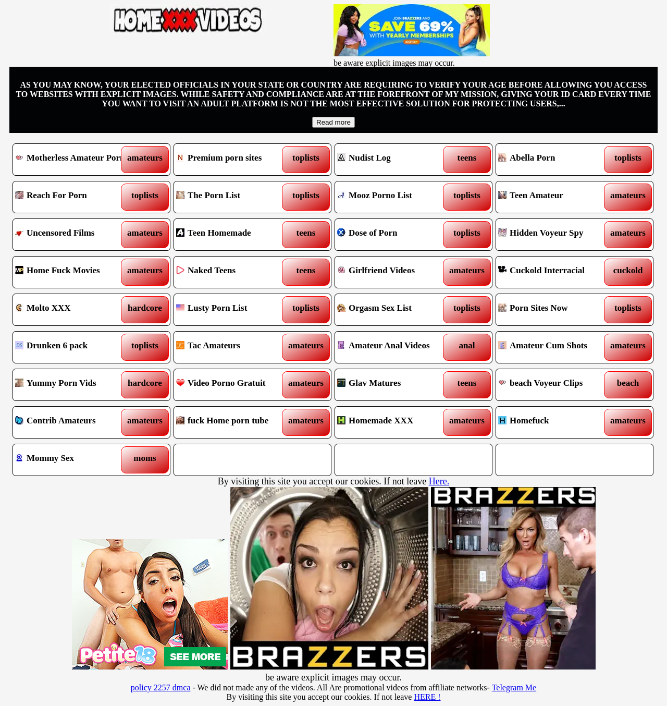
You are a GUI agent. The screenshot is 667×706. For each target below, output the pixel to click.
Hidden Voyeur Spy (554, 234)
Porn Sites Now (554, 309)
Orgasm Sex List (393, 309)
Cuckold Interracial (554, 272)
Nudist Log (393, 159)
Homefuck (554, 422)
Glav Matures (393, 384)
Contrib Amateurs (71, 422)
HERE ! (427, 696)
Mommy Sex (71, 459)
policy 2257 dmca (161, 687)
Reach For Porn (71, 197)
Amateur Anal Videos (393, 347)
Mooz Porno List (393, 197)
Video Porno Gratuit (232, 384)
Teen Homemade (232, 234)
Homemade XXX (393, 422)
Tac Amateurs (232, 347)
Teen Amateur (554, 197)
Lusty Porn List (232, 309)
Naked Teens (232, 272)
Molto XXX (71, 309)
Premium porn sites (232, 159)
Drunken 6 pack (71, 347)
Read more (333, 122)
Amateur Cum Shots (554, 347)
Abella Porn (554, 159)
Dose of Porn (393, 234)
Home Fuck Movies (71, 272)
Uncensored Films (71, 234)
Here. (439, 481)
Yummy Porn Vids (71, 384)
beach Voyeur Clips (554, 384)
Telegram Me (514, 687)
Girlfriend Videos (393, 272)
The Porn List (232, 197)
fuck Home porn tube (232, 422)
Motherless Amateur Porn (71, 159)
